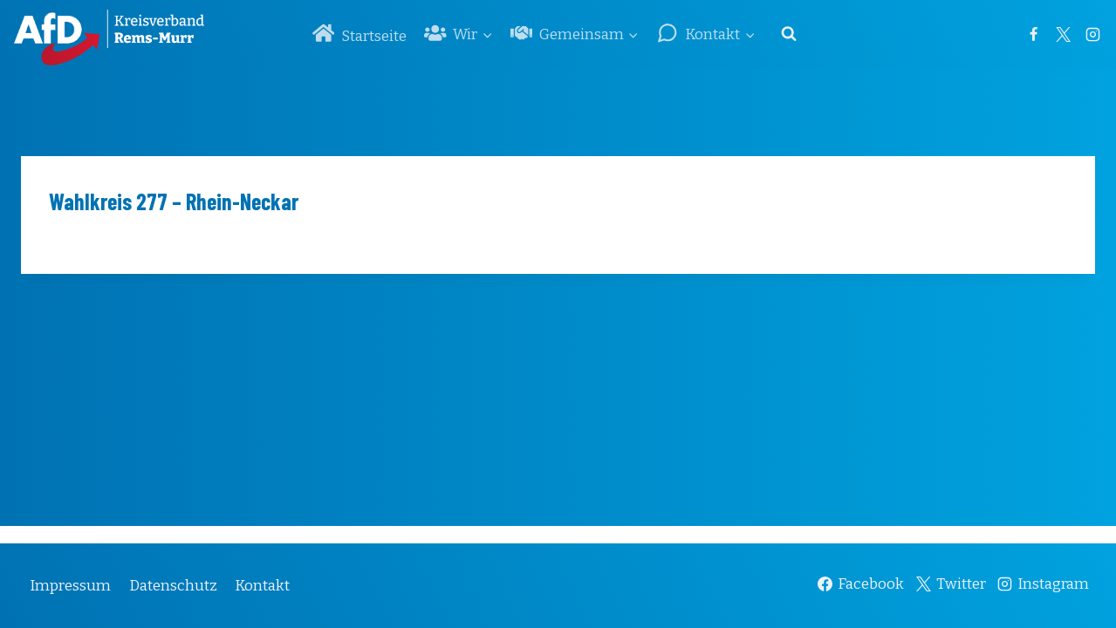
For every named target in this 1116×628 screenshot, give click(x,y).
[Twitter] (1063, 34)
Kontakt (262, 586)
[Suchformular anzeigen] (788, 34)
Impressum (70, 586)
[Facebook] (1033, 34)
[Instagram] (1092, 34)
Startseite (359, 33)
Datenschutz (173, 586)
